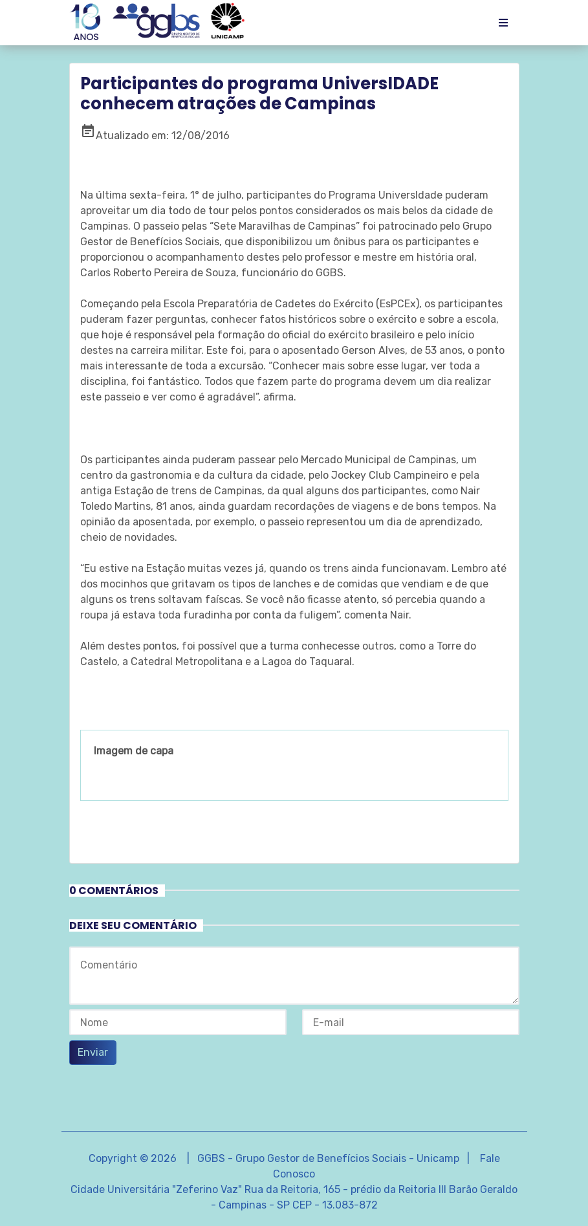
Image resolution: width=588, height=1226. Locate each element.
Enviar (93, 1052)
